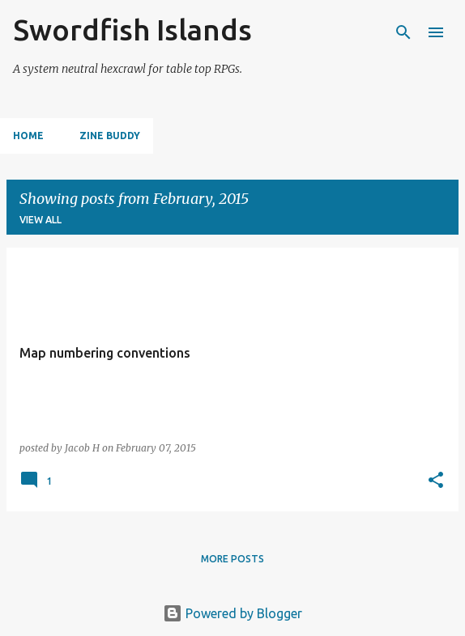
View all (40, 219)
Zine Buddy (109, 135)
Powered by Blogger (232, 613)
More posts (232, 558)
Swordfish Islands (132, 29)
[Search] (403, 32)
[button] (436, 481)
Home (28, 135)
